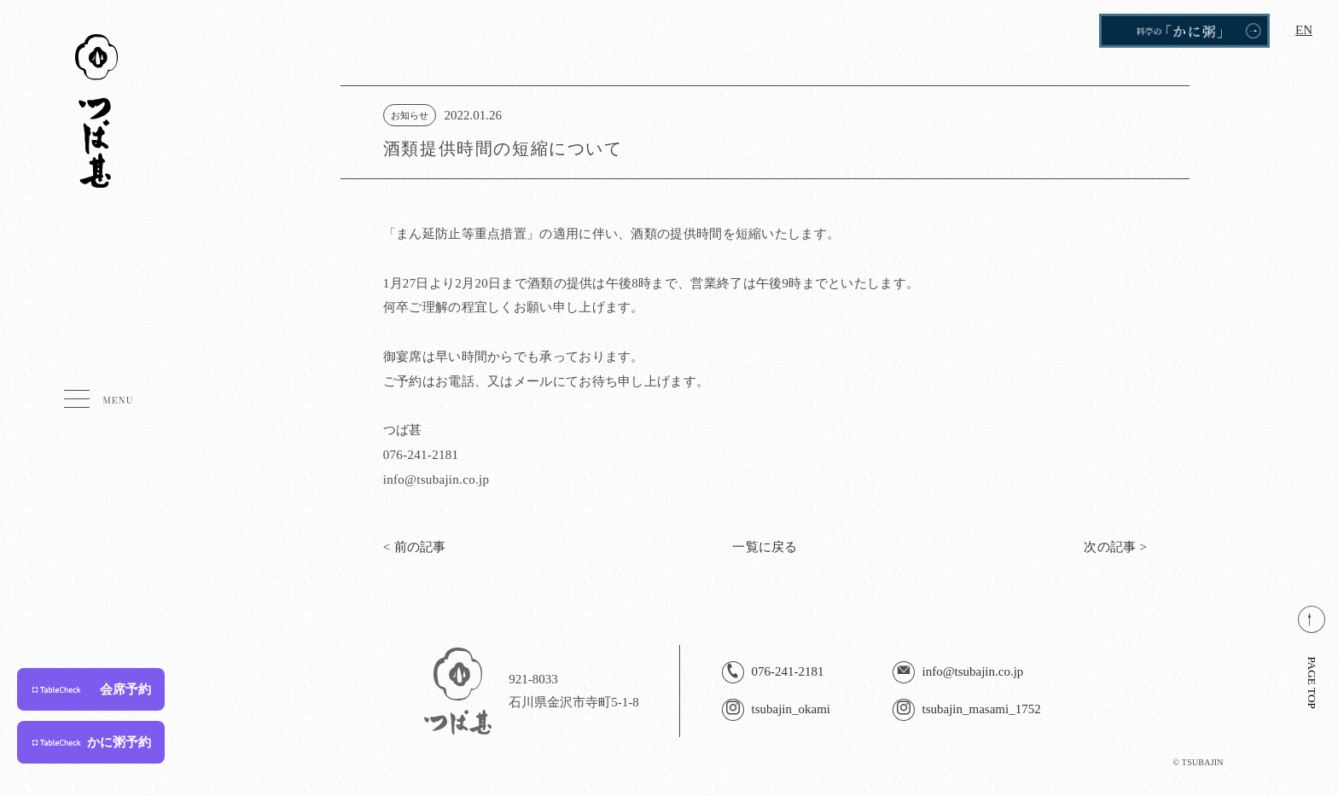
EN (1303, 30)
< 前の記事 (414, 547)
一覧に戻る (765, 547)
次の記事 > (1115, 547)
